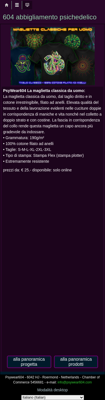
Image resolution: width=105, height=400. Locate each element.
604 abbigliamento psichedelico (50, 17)
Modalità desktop (52, 390)
